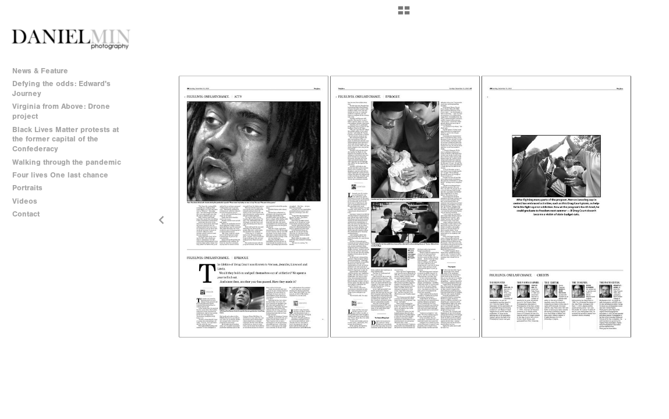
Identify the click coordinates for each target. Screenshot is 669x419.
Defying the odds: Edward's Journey (61, 88)
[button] (404, 14)
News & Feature (40, 70)
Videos (24, 201)
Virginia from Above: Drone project (61, 111)
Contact (26, 214)
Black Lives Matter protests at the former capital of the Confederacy (65, 139)
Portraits (27, 187)
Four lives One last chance (60, 175)
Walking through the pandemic (66, 162)
